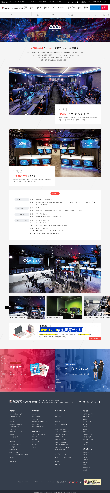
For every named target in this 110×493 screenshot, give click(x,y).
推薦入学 (85, 429)
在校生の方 (86, 454)
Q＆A (56, 426)
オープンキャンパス (95, 7)
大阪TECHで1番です (60, 437)
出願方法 (85, 419)
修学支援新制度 (87, 437)
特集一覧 (12, 434)
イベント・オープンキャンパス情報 (63, 457)
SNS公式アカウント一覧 (16, 431)
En (70, 482)
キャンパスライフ (62, 7)
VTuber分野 (13, 457)
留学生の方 (86, 462)
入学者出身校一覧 (14, 426)
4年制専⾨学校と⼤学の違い (39, 421)
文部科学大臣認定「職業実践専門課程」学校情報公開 (91, 2)
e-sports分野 (13, 449)
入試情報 (79, 7)
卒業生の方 (86, 457)
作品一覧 (57, 464)
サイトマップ (13, 482)
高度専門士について (37, 424)
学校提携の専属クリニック (61, 444)
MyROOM (57, 419)
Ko (81, 482)
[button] (7, 307)
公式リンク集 (51, 482)
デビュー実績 (35, 442)
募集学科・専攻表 (87, 416)
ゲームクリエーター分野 (16, 444)
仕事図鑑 (34, 444)
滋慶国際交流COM (60, 449)
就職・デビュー (71, 7)
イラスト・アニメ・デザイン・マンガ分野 (19, 454)
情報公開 (12, 421)
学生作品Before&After (61, 434)
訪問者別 (86, 7)
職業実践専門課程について (16, 424)
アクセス (12, 419)
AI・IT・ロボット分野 (15, 452)
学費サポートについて (88, 439)
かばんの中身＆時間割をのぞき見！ (64, 431)
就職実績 (34, 439)
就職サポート (35, 436)
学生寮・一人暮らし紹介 (61, 442)
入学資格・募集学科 (88, 414)
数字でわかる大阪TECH (61, 424)
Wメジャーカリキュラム (38, 419)
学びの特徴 (46, 7)
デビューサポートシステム (38, 434)
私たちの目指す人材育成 (16, 414)
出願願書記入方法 (87, 434)
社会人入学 (86, 431)
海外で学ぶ (58, 416)
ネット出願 (85, 442)
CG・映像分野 (13, 447)
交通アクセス (106, 2)
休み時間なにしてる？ (60, 439)
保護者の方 (86, 459)
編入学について (87, 424)
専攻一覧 (32, 7)
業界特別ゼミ (35, 414)
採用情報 (85, 470)
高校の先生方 (86, 467)
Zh (77, 482)
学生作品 (53, 7)
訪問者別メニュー (88, 449)
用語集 (34, 447)
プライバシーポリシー (40, 482)
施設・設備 (39, 7)
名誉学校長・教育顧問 (15, 416)
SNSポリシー (28, 482)
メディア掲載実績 (14, 437)
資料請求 (104, 7)
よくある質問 (13, 429)
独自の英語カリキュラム (38, 426)
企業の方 (85, 464)
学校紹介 (25, 7)
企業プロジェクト (36, 416)
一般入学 (85, 426)
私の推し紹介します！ (60, 429)
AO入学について (87, 421)
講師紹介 (57, 421)
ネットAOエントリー (88, 444)
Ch (73, 482)
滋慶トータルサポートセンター (62, 447)
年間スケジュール (59, 414)
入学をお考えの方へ (88, 452)
